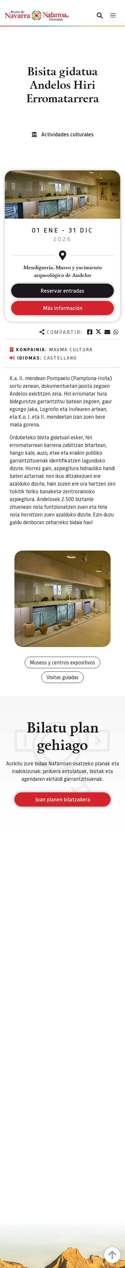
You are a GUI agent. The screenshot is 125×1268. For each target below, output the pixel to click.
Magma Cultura (71, 349)
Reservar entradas (62, 290)
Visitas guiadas (62, 677)
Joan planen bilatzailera (62, 799)
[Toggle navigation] (113, 15)
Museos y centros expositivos (62, 662)
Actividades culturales (67, 134)
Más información (62, 308)
